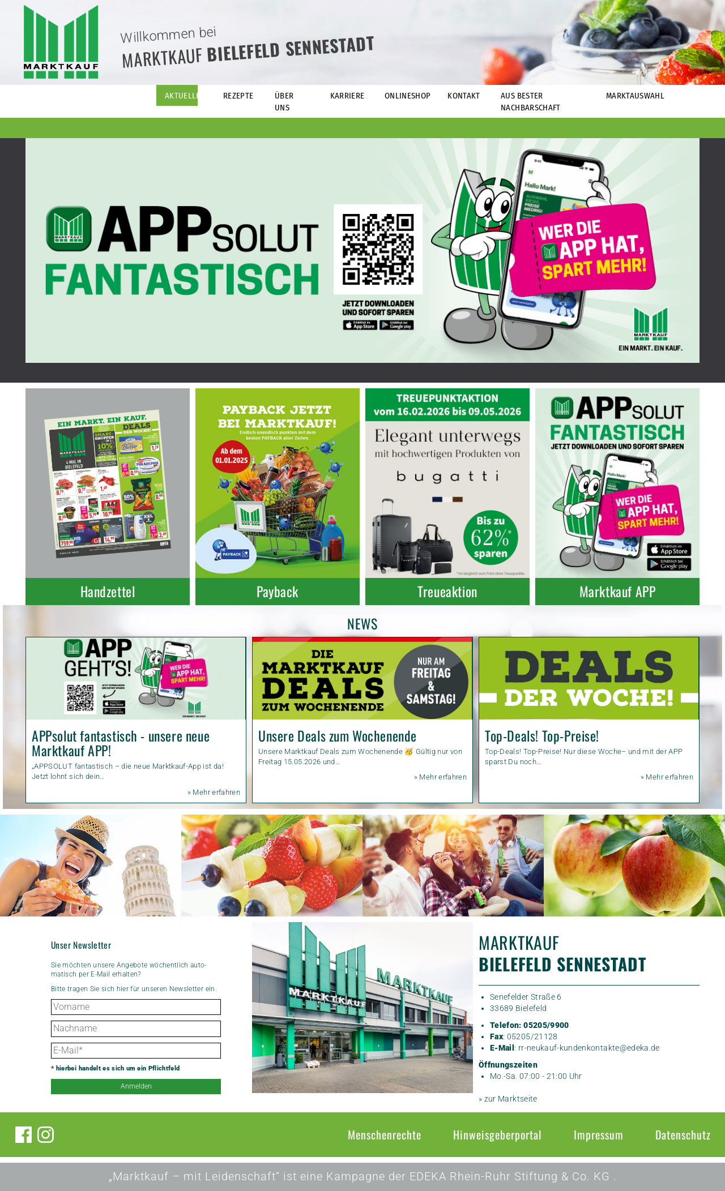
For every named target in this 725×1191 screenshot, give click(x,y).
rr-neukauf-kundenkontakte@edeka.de (589, 1047)
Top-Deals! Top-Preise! (542, 736)
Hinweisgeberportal (497, 1134)
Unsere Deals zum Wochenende (337, 736)
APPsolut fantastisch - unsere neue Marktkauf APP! (121, 743)
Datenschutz (683, 1134)
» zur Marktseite (508, 1098)
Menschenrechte (384, 1134)
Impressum (599, 1134)
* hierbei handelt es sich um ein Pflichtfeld (115, 1068)
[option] (362, 250)
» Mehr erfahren (213, 792)
